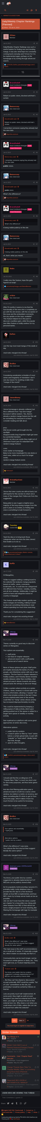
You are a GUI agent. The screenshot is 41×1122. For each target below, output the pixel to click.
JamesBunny (15, 397)
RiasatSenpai (11, 1060)
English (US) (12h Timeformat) (12, 1110)
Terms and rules (7, 1112)
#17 (36, 774)
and (18, 286)
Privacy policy (20, 1112)
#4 (37, 152)
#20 (36, 933)
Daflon (12, 334)
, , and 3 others (18, 553)
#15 (37, 571)
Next (22, 1020)
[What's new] (36, 10)
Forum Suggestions (22, 1060)
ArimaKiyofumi (16, 480)
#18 (36, 824)
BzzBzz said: (9, 938)
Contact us (29, 1110)
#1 (37, 43)
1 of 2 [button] (14, 1020)
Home (35, 1112)
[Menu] (3, 3)
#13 (36, 488)
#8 (37, 276)
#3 (37, 114)
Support (13, 1038)
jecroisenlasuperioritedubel (16, 1084)
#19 (36, 874)
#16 (36, 640)
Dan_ (8, 1038)
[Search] (5, 10)
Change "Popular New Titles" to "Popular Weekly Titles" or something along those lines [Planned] (21, 1069)
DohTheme (16, 1119)
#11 (37, 371)
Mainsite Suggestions (19, 1049)
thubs (12, 268)
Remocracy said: (10, 157)
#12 (37, 405)
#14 (36, 533)
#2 (37, 92)
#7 (37, 244)
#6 (37, 216)
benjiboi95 (10, 1074)
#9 (37, 303)
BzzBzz (13, 363)
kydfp (12, 563)
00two (6, 27)
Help (29, 1112)
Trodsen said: (9, 969)
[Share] (34, 43)
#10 (36, 342)
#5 (37, 182)
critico (12, 295)
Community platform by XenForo (20, 1117)
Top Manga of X (13, 1037)
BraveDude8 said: (11, 119)
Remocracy (14, 106)
